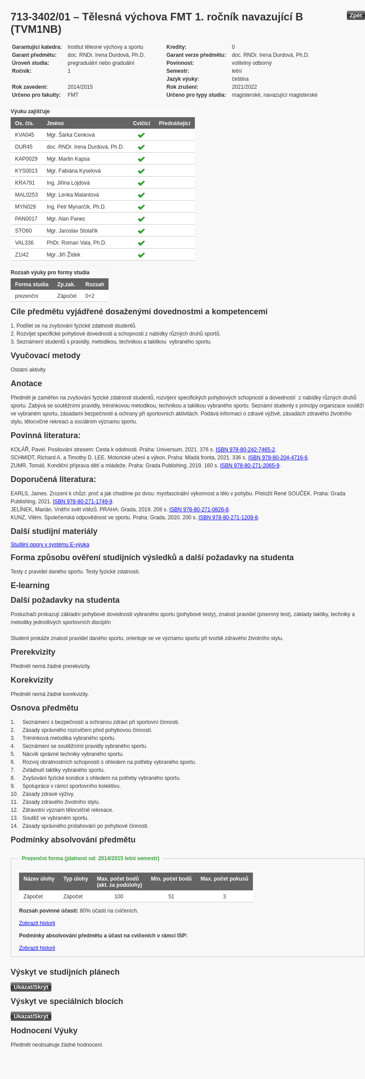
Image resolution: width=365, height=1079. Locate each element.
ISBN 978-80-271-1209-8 (228, 517)
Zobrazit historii (37, 923)
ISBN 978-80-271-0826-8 (199, 509)
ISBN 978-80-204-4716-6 (277, 458)
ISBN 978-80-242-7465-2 (245, 450)
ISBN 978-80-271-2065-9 (250, 465)
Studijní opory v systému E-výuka (50, 544)
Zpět (356, 15)
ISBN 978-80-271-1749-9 (82, 501)
